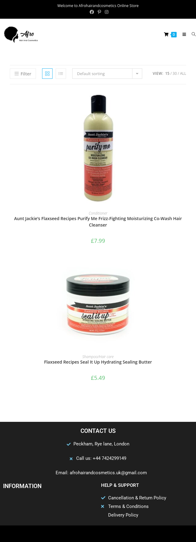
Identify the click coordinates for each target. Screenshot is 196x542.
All (183, 73)
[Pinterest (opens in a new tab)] (99, 12)
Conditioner (98, 213)
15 (167, 73)
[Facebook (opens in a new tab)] (92, 12)
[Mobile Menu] (182, 34)
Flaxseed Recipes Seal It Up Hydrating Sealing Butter (98, 362)
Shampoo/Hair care (98, 356)
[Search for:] (191, 34)
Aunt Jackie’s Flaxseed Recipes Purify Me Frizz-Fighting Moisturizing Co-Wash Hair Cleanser (98, 222)
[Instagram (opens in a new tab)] (105, 12)
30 (175, 73)
